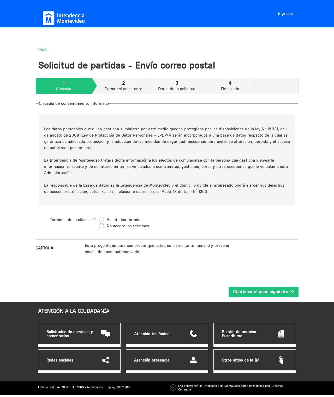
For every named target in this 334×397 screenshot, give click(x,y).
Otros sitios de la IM (240, 360)
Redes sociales (59, 360)
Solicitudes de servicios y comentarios (69, 334)
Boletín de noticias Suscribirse (239, 334)
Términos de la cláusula (73, 219)
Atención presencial (152, 360)
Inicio (42, 50)
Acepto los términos (125, 219)
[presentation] (124, 265)
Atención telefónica (151, 334)
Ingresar (285, 13)
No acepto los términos (128, 225)
